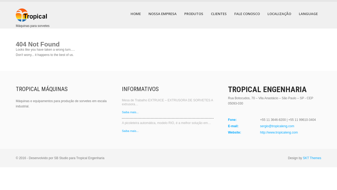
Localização (279, 13)
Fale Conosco (247, 13)
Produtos (193, 13)
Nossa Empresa (162, 13)
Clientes (219, 13)
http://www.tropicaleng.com (279, 132)
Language (308, 13)
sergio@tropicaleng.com (277, 126)
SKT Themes (312, 158)
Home (136, 13)
